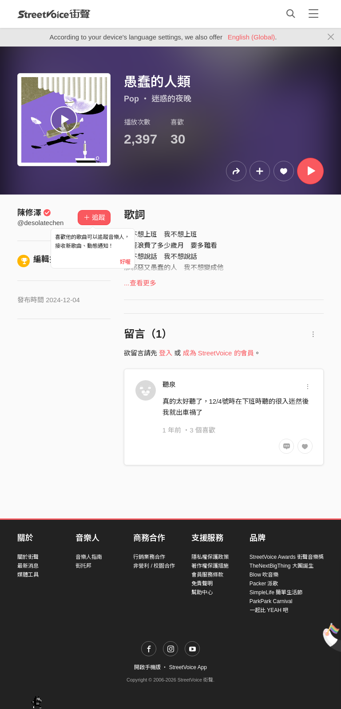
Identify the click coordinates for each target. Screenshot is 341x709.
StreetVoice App (188, 667)
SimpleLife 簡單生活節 (276, 592)
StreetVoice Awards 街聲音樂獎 (287, 557)
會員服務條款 (207, 575)
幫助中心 (202, 592)
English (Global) (251, 37)
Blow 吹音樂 (264, 575)
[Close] (331, 37)
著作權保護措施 (210, 566)
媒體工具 (28, 575)
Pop (131, 98)
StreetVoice (54, 13)
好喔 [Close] (125, 262)
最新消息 (28, 566)
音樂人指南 (88, 557)
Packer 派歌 (264, 583)
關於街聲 (28, 557)
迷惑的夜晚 (171, 98)
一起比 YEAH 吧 (269, 610)
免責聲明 (202, 583)
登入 (165, 353)
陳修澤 (34, 212)
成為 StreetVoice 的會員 (218, 353)
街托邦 (83, 566)
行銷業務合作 (149, 557)
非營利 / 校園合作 (154, 566)
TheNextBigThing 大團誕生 (281, 566)
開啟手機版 (147, 667)
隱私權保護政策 (210, 557)
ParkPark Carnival (271, 601)
